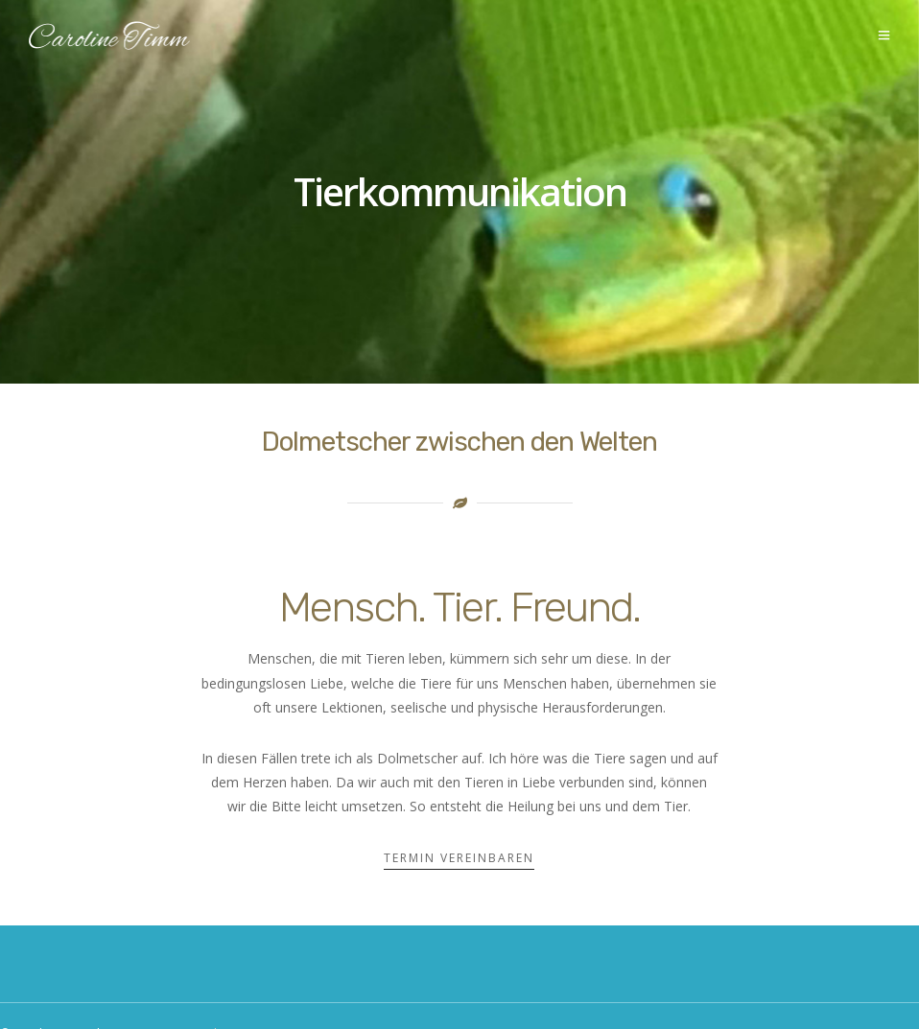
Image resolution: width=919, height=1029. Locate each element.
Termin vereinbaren (459, 858)
